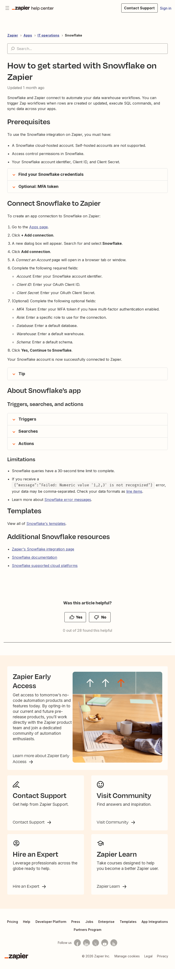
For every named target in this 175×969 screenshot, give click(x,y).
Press (75, 927)
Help (26, 927)
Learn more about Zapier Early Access (41, 762)
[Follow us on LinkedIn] (86, 947)
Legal (148, 961)
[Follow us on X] (95, 947)
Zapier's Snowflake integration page (43, 549)
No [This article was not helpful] (103, 617)
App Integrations (155, 927)
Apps (27, 35)
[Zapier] (16, 961)
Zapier (12, 35)
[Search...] (87, 48)
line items (134, 491)
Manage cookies (127, 961)
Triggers (27, 419)
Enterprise (106, 927)
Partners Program (87, 935)
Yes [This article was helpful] (79, 617)
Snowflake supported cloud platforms (45, 565)
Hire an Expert (26, 891)
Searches (28, 431)
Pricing (12, 927)
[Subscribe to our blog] (113, 947)
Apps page (38, 227)
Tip (21, 373)
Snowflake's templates (46, 523)
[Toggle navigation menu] (7, 8)
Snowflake (73, 35)
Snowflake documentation (34, 557)
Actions (26, 443)
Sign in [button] (165, 8)
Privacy (162, 961)
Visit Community (113, 827)
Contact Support (29, 827)
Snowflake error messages (67, 499)
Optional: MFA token (38, 186)
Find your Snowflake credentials (51, 174)
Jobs (89, 927)
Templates (128, 927)
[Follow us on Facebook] (77, 947)
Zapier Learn (109, 891)
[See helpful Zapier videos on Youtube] (104, 947)
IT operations (48, 35)
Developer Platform (51, 927)
